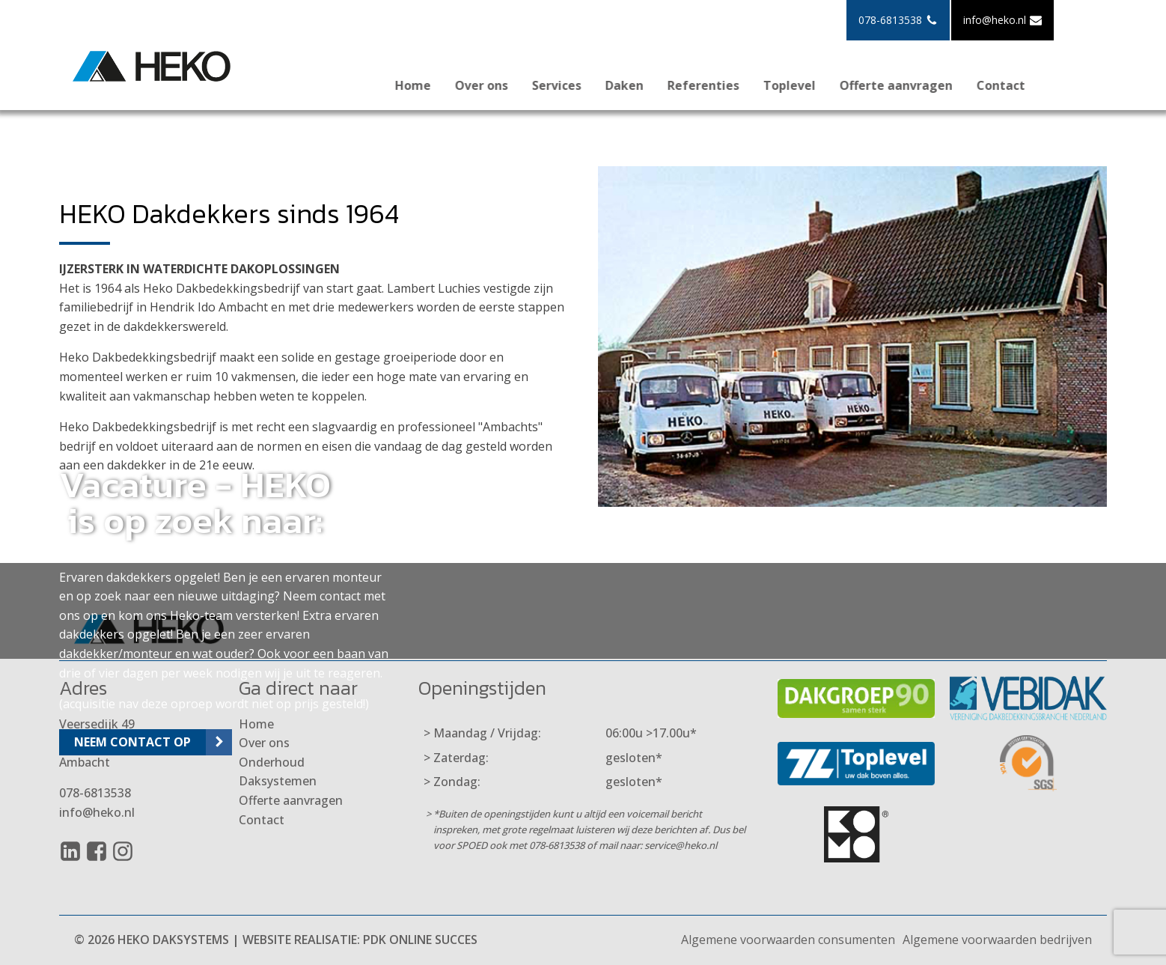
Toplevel (806, 85)
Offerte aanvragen (912, 85)
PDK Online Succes (420, 939)
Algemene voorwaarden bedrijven (997, 939)
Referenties (720, 85)
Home (430, 85)
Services (573, 85)
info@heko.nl (97, 812)
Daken (641, 85)
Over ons (498, 85)
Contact (1017, 85)
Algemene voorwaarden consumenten (788, 939)
